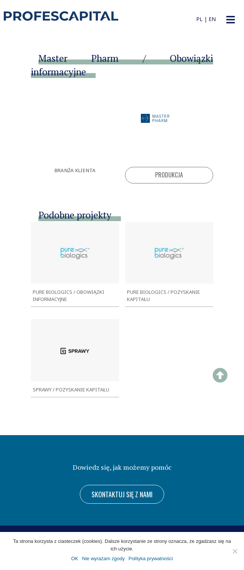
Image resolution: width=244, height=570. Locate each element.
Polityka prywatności (150, 558)
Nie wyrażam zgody (103, 558)
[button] (230, 20)
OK (74, 558)
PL (199, 19)
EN (212, 19)
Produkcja (169, 174)
